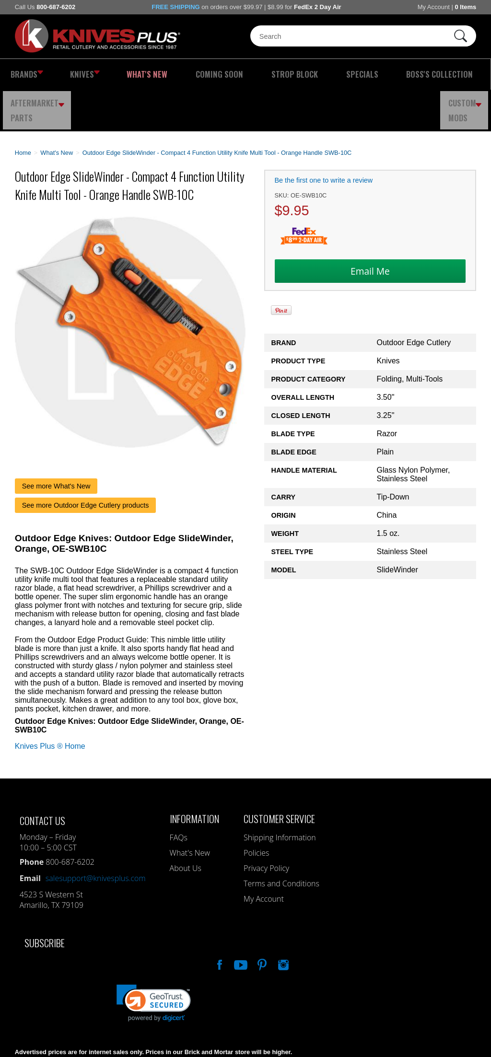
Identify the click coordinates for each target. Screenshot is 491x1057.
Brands (23, 74)
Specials (276, 74)
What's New (117, 74)
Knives (69, 74)
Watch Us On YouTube (239, 921)
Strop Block (226, 74)
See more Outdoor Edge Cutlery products (85, 463)
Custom (467, 74)
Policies (256, 811)
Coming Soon (170, 74)
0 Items (465, 7)
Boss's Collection (335, 74)
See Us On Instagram (282, 921)
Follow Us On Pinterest (261, 921)
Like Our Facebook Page (218, 921)
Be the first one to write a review (324, 138)
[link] (153, 961)
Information (194, 776)
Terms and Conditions (281, 841)
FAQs (178, 795)
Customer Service (279, 776)
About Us (185, 826)
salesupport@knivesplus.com (96, 836)
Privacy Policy (266, 826)
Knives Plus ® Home (50, 704)
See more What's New (56, 444)
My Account (434, 7)
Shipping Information (280, 795)
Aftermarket (408, 74)
